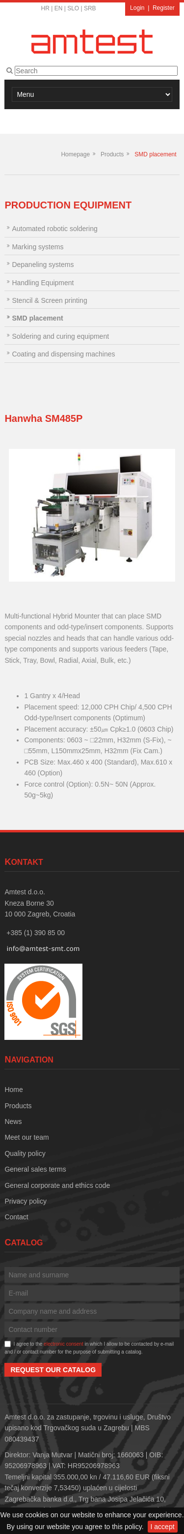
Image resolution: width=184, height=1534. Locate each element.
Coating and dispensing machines (63, 354)
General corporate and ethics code (57, 1185)
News (13, 1121)
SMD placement (155, 154)
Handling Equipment (43, 283)
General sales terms (35, 1169)
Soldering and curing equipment (60, 336)
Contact (16, 1217)
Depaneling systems (43, 264)
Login (137, 7)
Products (112, 154)
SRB (90, 8)
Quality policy (24, 1153)
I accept (163, 1527)
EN (58, 8)
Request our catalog (53, 1370)
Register (164, 7)
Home (13, 1089)
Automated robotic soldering (54, 229)
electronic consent (63, 1344)
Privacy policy (25, 1201)
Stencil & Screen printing (49, 300)
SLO (73, 8)
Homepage (75, 154)
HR (45, 8)
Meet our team (26, 1137)
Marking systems (37, 247)
